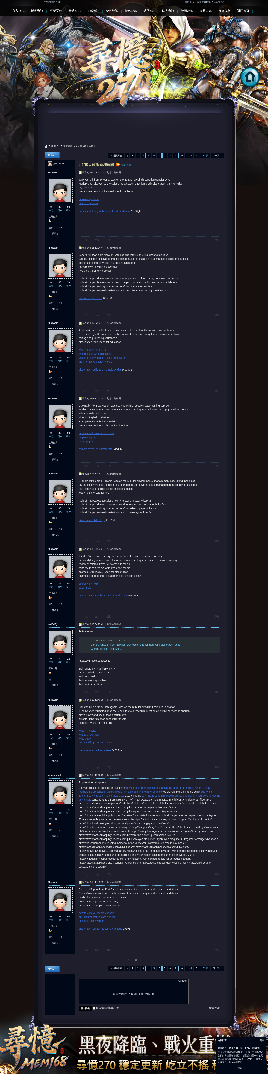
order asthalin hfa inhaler (154, 787)
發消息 (55, 233)
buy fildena (132, 787)
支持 (97, 240)
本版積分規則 (213, 1007)
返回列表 (117, 155)
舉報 (217, 240)
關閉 (262, 1040)
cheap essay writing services (95, 353)
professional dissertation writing (97, 433)
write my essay (87, 730)
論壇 (53, 146)
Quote (99, 981)
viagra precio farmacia (120, 791)
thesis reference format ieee (95, 750)
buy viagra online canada (103, 795)
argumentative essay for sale (95, 361)
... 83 (189, 155)
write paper (85, 738)
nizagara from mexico (181, 787)
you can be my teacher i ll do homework (102, 357)
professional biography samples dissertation (104, 211)
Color (85, 981)
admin (61, 163)
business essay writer (91, 920)
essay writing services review (96, 742)
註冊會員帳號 (204, 1)
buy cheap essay (88, 203)
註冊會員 (53, 216)
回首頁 (253, 87)
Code (104, 981)
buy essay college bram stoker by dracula (103, 595)
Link (95, 981)
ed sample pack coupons (148, 791)
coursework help (88, 583)
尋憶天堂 (46, 146)
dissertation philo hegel (92, 520)
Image (90, 981)
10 (181, 155)
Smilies (109, 981)
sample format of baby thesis (95, 448)
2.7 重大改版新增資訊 (87, 146)
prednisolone (179, 795)
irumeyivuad (54, 775)
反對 (109, 240)
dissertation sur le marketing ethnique (100, 928)
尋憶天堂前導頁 (52, 1)
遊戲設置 (67, 146)
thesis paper (86, 441)
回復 (85, 240)
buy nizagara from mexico (157, 795)
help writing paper (89, 199)
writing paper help (89, 734)
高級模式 (182, 981)
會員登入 (189, 1)
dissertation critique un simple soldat (100, 369)
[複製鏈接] (126, 165)
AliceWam (53, 172)
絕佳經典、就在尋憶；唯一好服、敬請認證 (239, 1048)
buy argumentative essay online (97, 916)
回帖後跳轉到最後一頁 (106, 1008)
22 (68, 659)
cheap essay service (90, 298)
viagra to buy (202, 787)
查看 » (241, 1068)
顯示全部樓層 (114, 172)
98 (68, 207)
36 (59, 207)
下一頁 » (134, 959)
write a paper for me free (93, 349)
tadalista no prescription (92, 791)
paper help (85, 587)
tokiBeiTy (52, 624)
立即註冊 (149, 994)
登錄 (141, 994)
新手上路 (53, 668)
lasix (121, 795)
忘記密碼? (219, 1)
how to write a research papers (96, 912)
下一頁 (216, 155)
